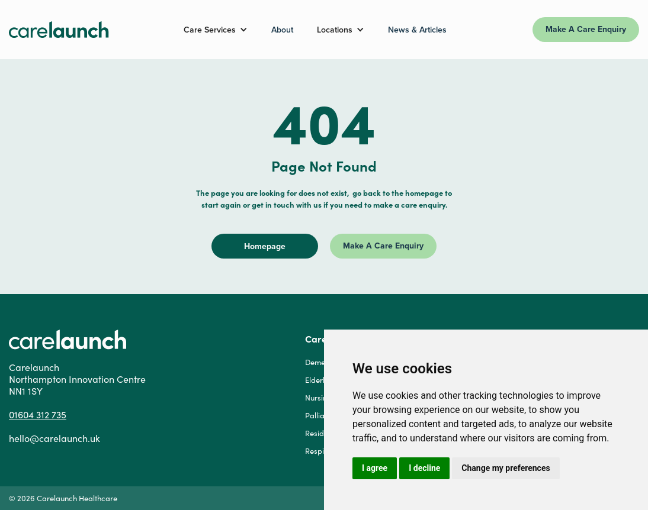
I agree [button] (374, 468)
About (282, 29)
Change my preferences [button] (505, 468)
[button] (215, 29)
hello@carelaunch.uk (54, 438)
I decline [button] (424, 468)
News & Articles (417, 29)
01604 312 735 (37, 415)
